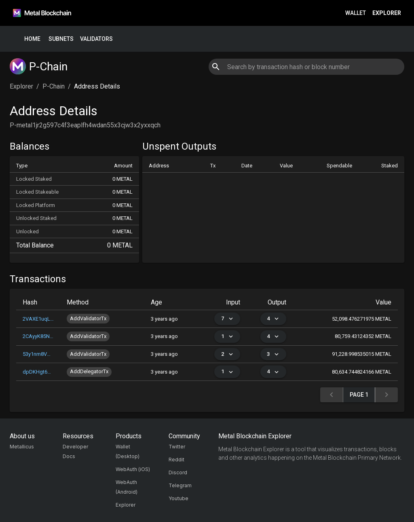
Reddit (176, 459)
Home (32, 39)
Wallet (355, 13)
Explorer (386, 13)
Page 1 (359, 394)
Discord (178, 472)
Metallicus (22, 447)
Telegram (180, 485)
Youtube (178, 498)
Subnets (61, 39)
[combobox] (306, 66)
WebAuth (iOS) (133, 469)
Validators (96, 39)
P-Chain (53, 86)
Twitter (177, 447)
